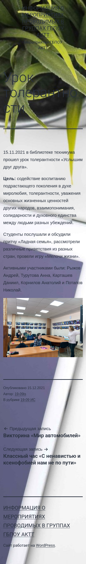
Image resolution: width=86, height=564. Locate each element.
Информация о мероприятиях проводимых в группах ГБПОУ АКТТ (43, 21)
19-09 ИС (28, 400)
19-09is (20, 394)
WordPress (45, 545)
